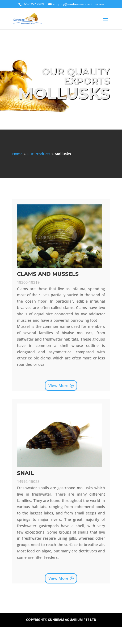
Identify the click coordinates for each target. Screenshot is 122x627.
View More (58, 385)
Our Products (39, 153)
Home (17, 153)
